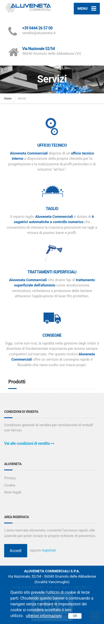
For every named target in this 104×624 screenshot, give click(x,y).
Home (8, 98)
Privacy (10, 478)
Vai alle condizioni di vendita (29, 443)
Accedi (16, 550)
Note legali (12, 492)
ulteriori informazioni (44, 615)
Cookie (9, 485)
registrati (49, 550)
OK (75, 616)
